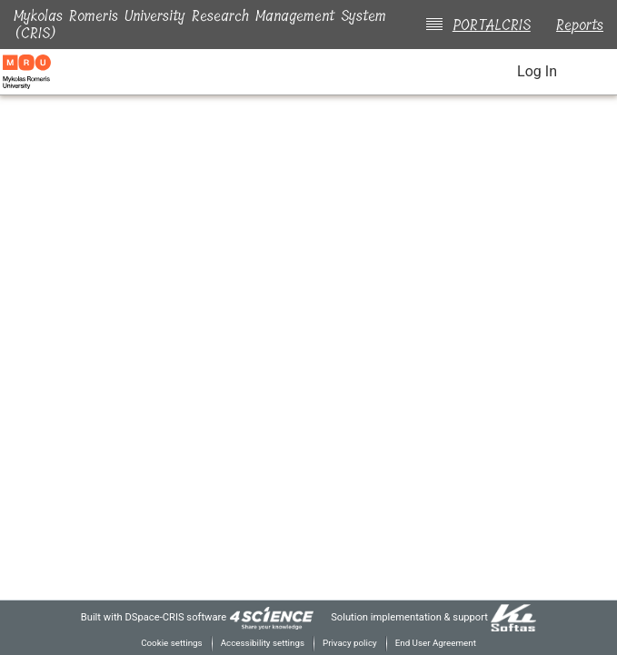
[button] (482, 73)
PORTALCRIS (488, 25)
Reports (579, 25)
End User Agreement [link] (440, 643)
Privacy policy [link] (350, 643)
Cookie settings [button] (165, 643)
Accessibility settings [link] (259, 643)
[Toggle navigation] (591, 72)
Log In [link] (536, 72)
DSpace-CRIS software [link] (167, 616)
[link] (267, 616)
